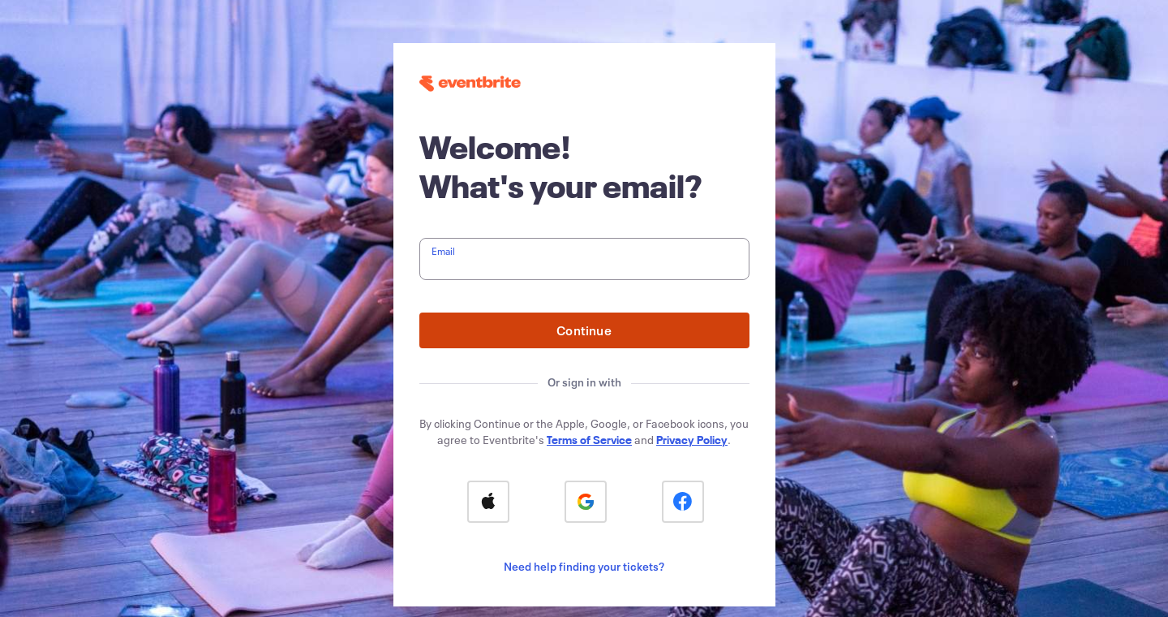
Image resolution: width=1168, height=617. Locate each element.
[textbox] (584, 259)
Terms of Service (589, 439)
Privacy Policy (692, 439)
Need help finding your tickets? (584, 566)
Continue (584, 330)
